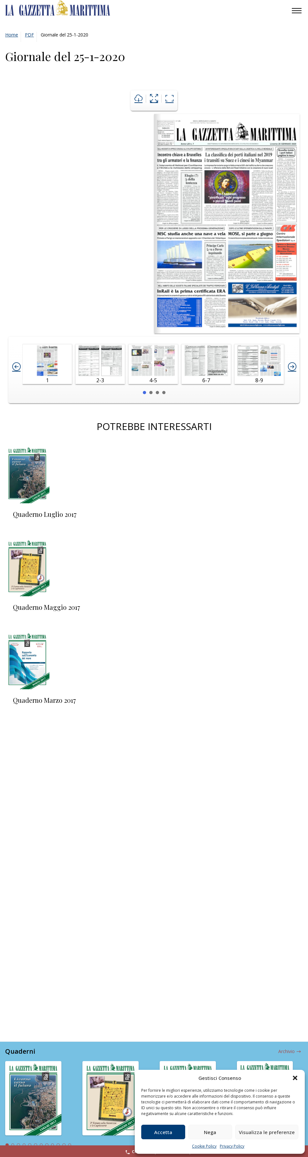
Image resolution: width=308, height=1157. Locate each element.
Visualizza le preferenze (267, 1132)
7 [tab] (41, 1145)
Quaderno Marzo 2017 (44, 700)
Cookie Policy (204, 1146)
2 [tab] (13, 1145)
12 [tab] (69, 1145)
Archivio (286, 1051)
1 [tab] (7, 1145)
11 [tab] (64, 1145)
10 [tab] (58, 1145)
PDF (29, 35)
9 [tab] (52, 1145)
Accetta (163, 1132)
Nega (210, 1132)
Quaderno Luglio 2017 (45, 514)
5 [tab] (29, 1145)
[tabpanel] (38, 1102)
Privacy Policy (232, 1146)
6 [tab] (35, 1145)
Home (11, 35)
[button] (295, 1078)
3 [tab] (18, 1145)
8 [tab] (46, 1145)
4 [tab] (24, 1145)
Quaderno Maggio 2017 (46, 607)
